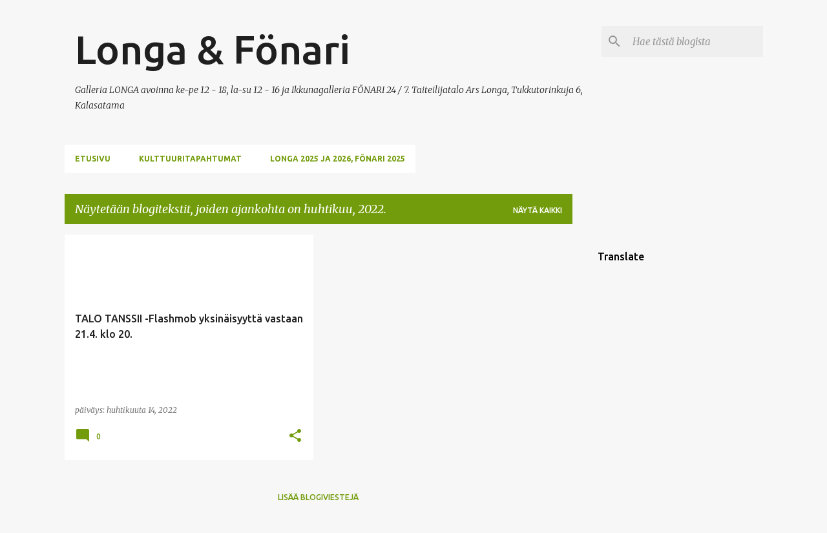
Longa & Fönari (212, 49)
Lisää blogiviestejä (318, 497)
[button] (295, 436)
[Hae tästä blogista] (695, 41)
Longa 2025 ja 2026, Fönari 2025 (337, 158)
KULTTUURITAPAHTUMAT (190, 158)
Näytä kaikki (537, 210)
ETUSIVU (92, 158)
